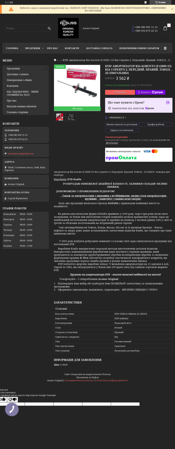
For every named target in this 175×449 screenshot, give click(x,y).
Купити (121, 92)
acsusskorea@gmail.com (20, 153)
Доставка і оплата (99, 48)
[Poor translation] (12, 399)
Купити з (152, 92)
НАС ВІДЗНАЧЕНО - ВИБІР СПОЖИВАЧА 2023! (23, 93)
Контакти (72, 48)
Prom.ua (106, 374)
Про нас (52, 48)
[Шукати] (49, 28)
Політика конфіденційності (112, 380)
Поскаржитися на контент (79, 380)
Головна (12, 48)
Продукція (32, 48)
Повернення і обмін (19, 80)
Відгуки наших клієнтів (21, 106)
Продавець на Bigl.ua (87, 377)
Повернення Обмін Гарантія (139, 48)
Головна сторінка (17, 112)
